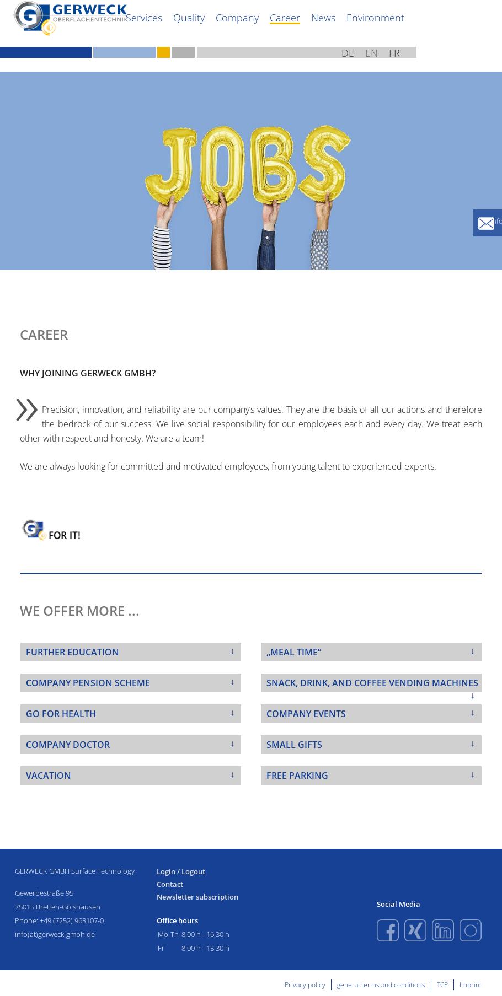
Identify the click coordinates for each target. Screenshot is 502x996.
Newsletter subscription (197, 897)
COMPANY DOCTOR (68, 745)
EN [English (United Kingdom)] (453, 66)
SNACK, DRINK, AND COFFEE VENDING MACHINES (372, 683)
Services (264, 29)
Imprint (471, 984)
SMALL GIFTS (294, 745)
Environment (463, 29)
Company (343, 29)
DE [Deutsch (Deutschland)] (429, 66)
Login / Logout (181, 871)
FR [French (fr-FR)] (477, 66)
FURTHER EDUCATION (72, 652)
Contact (170, 884)
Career (384, 29)
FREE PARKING (297, 775)
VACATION (48, 775)
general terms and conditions (381, 984)
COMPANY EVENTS (306, 714)
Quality (302, 29)
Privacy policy (305, 984)
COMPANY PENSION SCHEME (88, 683)
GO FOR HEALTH (61, 714)
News (418, 29)
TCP (442, 984)
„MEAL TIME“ (293, 652)
